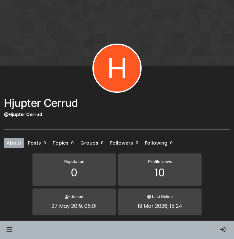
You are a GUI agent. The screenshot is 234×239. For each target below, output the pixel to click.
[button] (9, 229)
